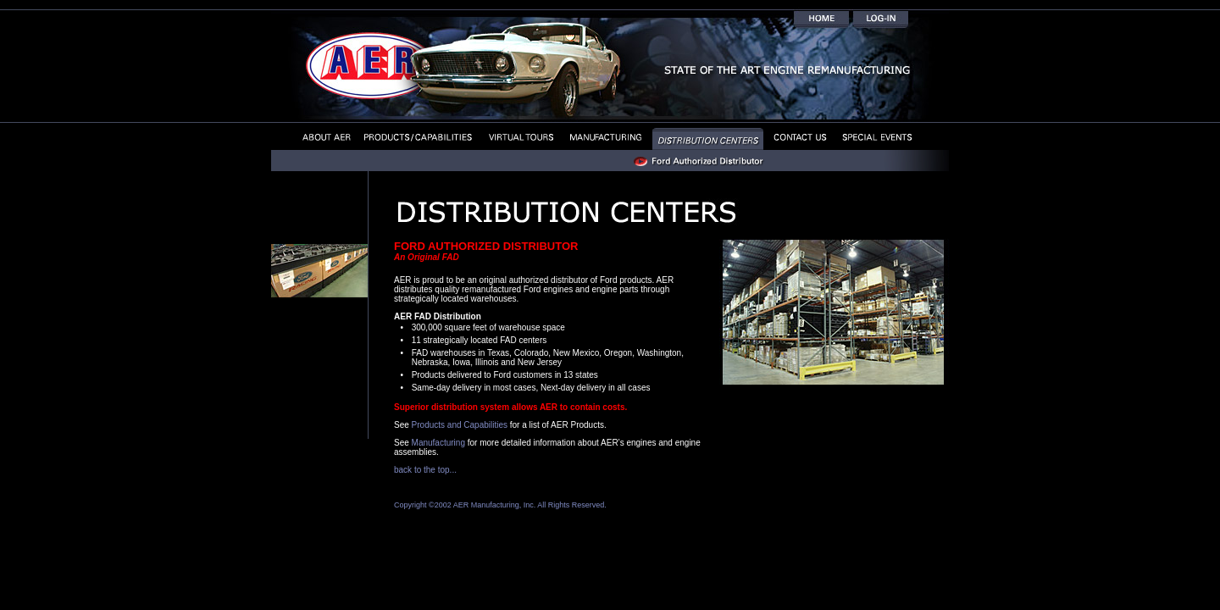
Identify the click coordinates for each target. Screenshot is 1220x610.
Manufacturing (438, 442)
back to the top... (425, 469)
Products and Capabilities (459, 425)
